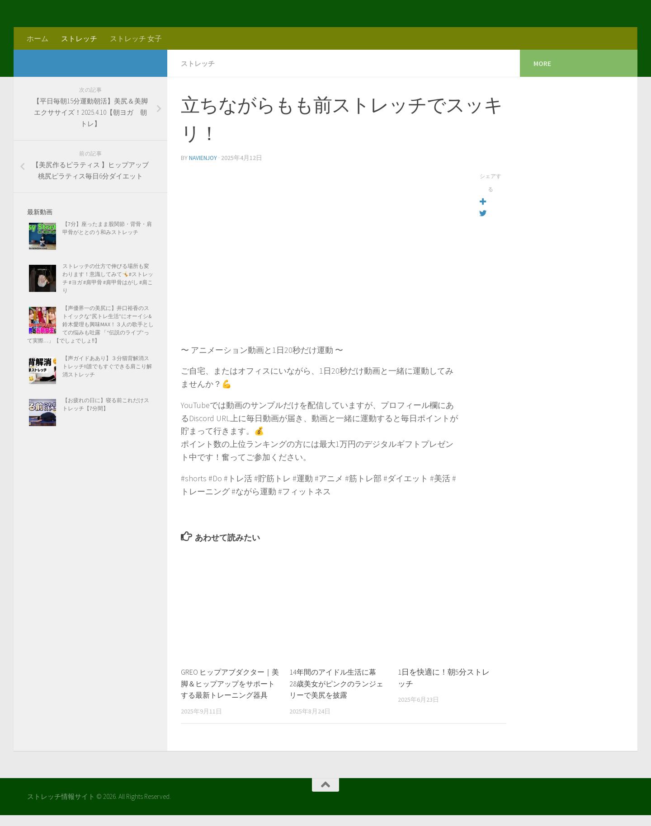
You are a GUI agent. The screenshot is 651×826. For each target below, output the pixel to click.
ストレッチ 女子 (136, 38)
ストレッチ (79, 38)
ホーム (37, 38)
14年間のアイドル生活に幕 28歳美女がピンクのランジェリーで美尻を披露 (339, 682)
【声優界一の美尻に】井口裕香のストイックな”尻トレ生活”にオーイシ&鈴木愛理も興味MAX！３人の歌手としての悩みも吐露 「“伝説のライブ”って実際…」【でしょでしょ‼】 (90, 324)
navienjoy (203, 157)
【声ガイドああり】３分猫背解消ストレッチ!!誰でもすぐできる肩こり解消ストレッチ (107, 366)
